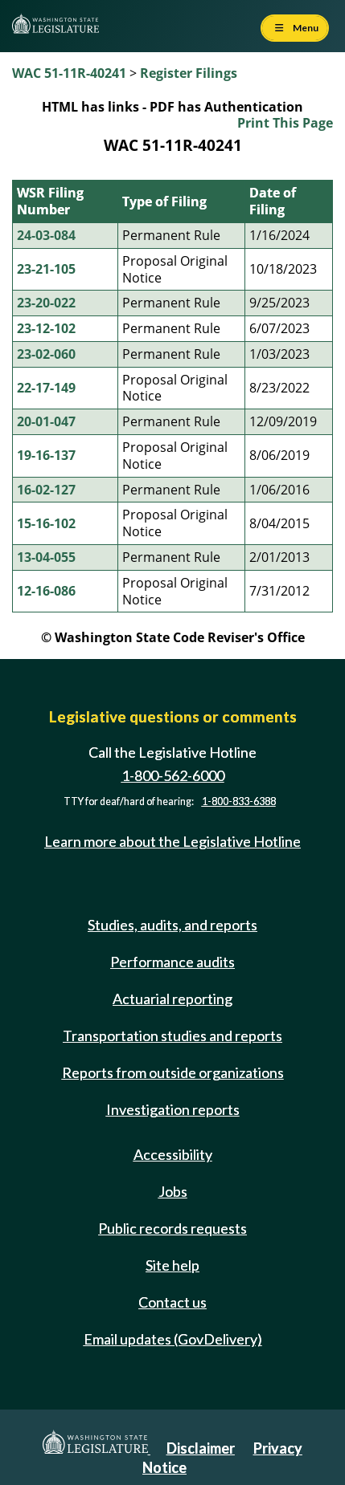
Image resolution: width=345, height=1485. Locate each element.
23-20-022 (46, 302)
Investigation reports (173, 1109)
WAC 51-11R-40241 (69, 73)
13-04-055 (46, 557)
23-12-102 (46, 328)
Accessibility (172, 1154)
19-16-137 (46, 455)
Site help (172, 1265)
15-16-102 (46, 523)
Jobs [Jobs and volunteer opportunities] (172, 1191)
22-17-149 (46, 388)
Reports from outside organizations (173, 1072)
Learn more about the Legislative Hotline (172, 841)
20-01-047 (46, 421)
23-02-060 (46, 354)
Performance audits (172, 961)
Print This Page (285, 123)
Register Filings (188, 73)
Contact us (172, 1302)
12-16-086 (46, 591)
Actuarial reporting (172, 998)
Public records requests (172, 1228)
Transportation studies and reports (172, 1035)
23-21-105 (46, 269)
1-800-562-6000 (172, 775)
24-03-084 (46, 235)
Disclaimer (200, 1448)
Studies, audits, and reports (172, 925)
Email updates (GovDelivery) (173, 1339)
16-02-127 (46, 489)
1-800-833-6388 (239, 801)
